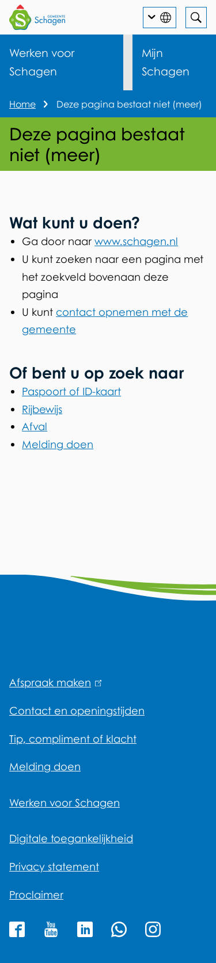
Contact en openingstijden (77, 710)
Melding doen (57, 444)
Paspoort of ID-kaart (71, 391)
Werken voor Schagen (41, 62)
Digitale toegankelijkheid (71, 838)
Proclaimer (36, 894)
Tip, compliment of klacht (73, 738)
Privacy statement (54, 866)
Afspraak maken (55, 682)
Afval (34, 426)
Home (22, 104)
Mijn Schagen (166, 62)
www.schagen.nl (136, 241)
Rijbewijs (42, 409)
